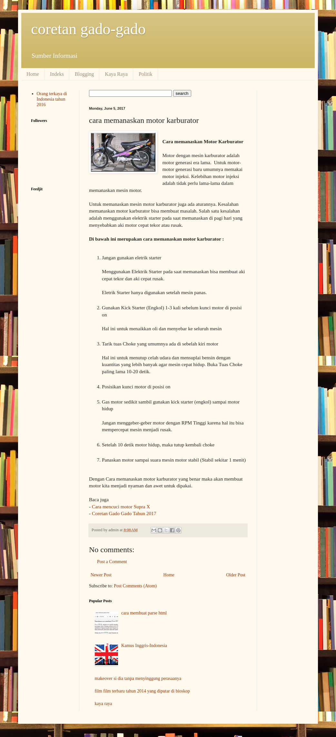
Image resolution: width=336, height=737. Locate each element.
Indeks (57, 74)
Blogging (84, 74)
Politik (146, 74)
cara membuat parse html (144, 613)
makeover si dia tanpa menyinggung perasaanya (138, 678)
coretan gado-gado (88, 28)
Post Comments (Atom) (135, 585)
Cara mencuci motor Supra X (121, 506)
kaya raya (103, 703)
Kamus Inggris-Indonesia (144, 645)
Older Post (236, 575)
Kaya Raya (116, 74)
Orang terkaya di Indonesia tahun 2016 (52, 99)
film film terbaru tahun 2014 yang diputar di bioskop (142, 691)
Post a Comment (112, 561)
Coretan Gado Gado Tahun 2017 (124, 513)
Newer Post (101, 575)
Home (32, 74)
